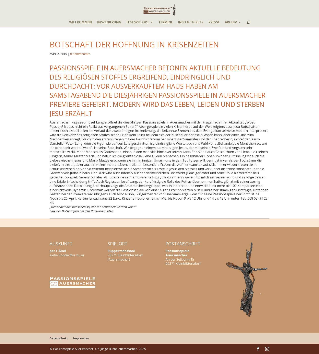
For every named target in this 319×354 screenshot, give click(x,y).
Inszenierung (109, 22)
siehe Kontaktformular (67, 255)
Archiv (231, 22)
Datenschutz (59, 338)
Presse (214, 22)
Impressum (81, 338)
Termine (165, 22)
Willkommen (80, 22)
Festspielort (138, 22)
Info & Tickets (190, 22)
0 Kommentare (80, 54)
